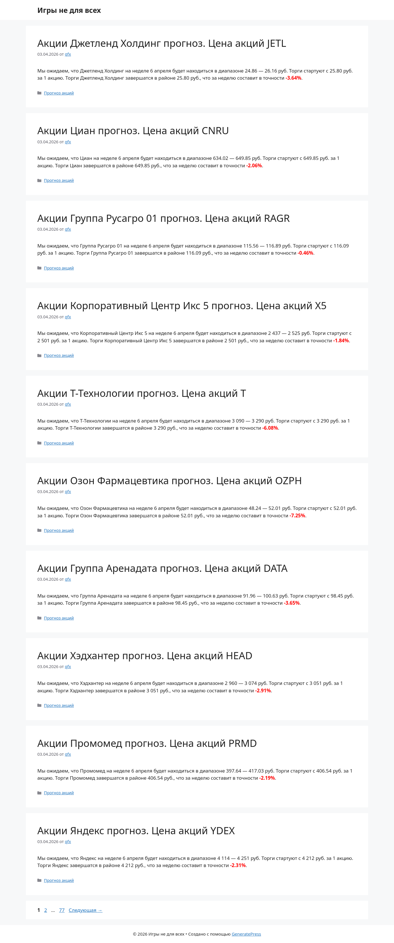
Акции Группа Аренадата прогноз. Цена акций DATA (162, 568)
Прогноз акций (59, 93)
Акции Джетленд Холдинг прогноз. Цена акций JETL (161, 43)
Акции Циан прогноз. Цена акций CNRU (133, 130)
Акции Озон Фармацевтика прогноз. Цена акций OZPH (169, 480)
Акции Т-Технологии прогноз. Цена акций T (141, 393)
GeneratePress (246, 934)
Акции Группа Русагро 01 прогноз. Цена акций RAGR (163, 218)
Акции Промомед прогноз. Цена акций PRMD (147, 743)
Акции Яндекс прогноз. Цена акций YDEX (136, 830)
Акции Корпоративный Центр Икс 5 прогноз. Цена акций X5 (182, 305)
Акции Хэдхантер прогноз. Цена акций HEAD (144, 655)
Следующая (86, 910)
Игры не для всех (69, 10)
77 (62, 910)
